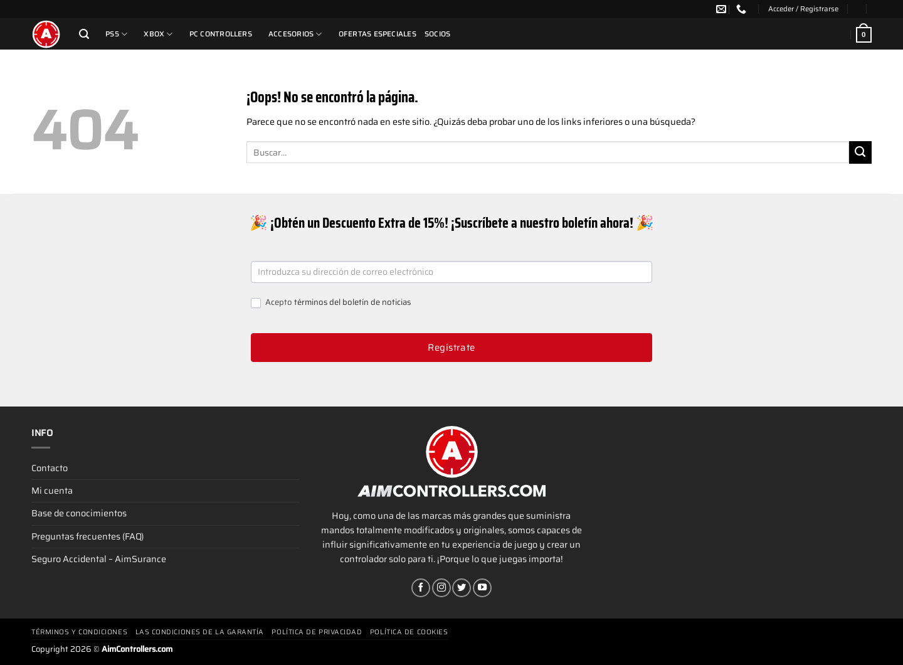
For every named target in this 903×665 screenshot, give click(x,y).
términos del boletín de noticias (352, 302)
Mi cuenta (52, 490)
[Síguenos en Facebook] (420, 587)
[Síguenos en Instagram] (441, 587)
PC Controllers (220, 34)
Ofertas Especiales (377, 34)
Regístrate (451, 347)
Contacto (49, 468)
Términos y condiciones (79, 632)
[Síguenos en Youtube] (482, 587)
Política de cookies (409, 632)
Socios (437, 34)
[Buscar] (84, 34)
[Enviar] (860, 152)
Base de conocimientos (79, 513)
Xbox (158, 34)
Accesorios (295, 34)
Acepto (331, 302)
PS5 (116, 34)
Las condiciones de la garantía (200, 632)
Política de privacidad (317, 632)
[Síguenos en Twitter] (461, 587)
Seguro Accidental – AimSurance (98, 559)
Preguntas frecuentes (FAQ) (87, 536)
